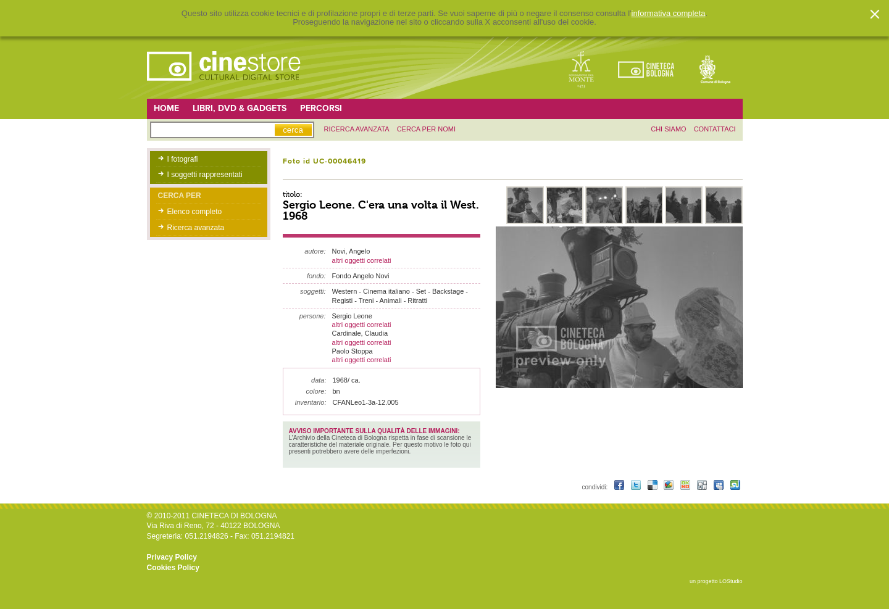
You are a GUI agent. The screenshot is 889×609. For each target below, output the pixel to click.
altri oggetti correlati (361, 260)
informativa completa (669, 13)
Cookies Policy (173, 567)
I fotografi (182, 159)
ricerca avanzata (357, 129)
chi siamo (668, 129)
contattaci (715, 129)
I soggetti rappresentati (205, 174)
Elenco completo (194, 211)
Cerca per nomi (426, 129)
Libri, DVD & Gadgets (239, 108)
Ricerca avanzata (196, 227)
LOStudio (731, 581)
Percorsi (321, 108)
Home (166, 108)
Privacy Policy (172, 557)
